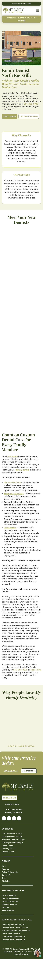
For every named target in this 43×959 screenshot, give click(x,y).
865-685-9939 (31, 103)
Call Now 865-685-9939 (29, 116)
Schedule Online (9, 116)
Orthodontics (10, 527)
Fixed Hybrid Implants (10, 898)
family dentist (22, 469)
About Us (5, 869)
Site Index (6, 881)
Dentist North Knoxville (11, 933)
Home (4, 866)
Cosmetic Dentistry (9, 904)
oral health (12, 456)
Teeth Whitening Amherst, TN (13, 936)
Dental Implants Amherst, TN (13, 924)
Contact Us (6, 875)
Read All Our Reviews (21, 746)
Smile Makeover (8, 910)
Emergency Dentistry (14, 493)
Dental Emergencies (10, 901)
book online (36, 669)
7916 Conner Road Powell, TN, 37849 (13, 811)
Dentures (5, 907)
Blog (3, 878)
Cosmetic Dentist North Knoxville (15, 927)
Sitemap (25, 954)
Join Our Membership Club (21, 4)
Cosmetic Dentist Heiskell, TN (13, 939)
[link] (4, 818)
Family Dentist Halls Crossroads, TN (16, 930)
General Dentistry (12, 482)
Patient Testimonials (10, 872)
